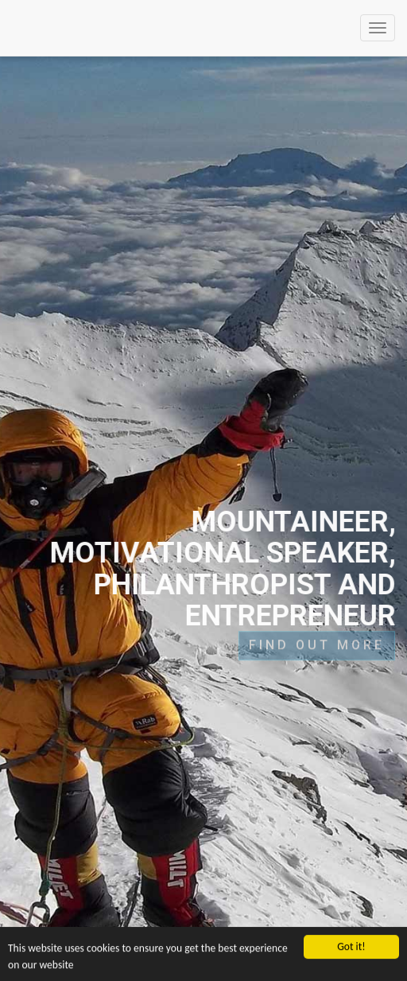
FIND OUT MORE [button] (317, 641)
